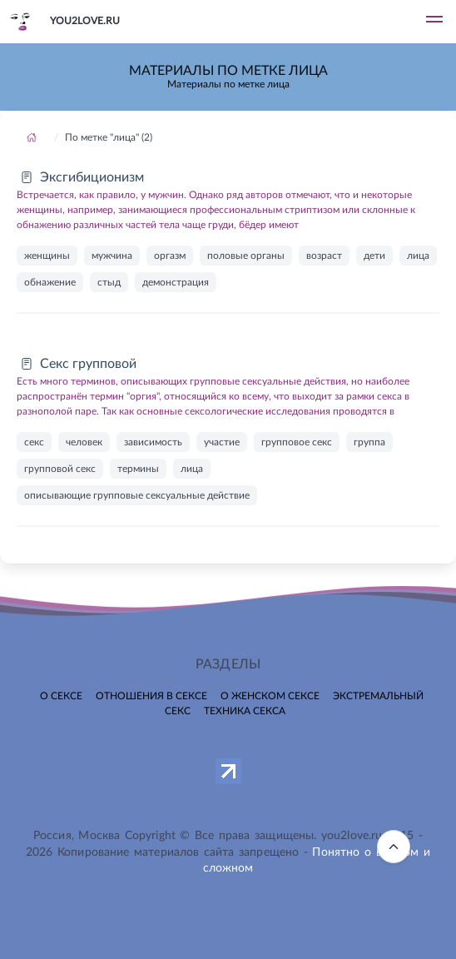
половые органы (246, 256)
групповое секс (296, 442)
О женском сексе (270, 696)
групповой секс (60, 469)
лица (418, 256)
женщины (47, 256)
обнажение (50, 282)
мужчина (112, 256)
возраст (324, 256)
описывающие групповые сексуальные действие (137, 495)
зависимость (153, 442)
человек (84, 442)
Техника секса (244, 711)
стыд (109, 282)
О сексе (61, 696)
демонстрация (175, 282)
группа (369, 442)
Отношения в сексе (151, 696)
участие (222, 442)
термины (138, 469)
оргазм (170, 256)
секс (34, 442)
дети (374, 256)
